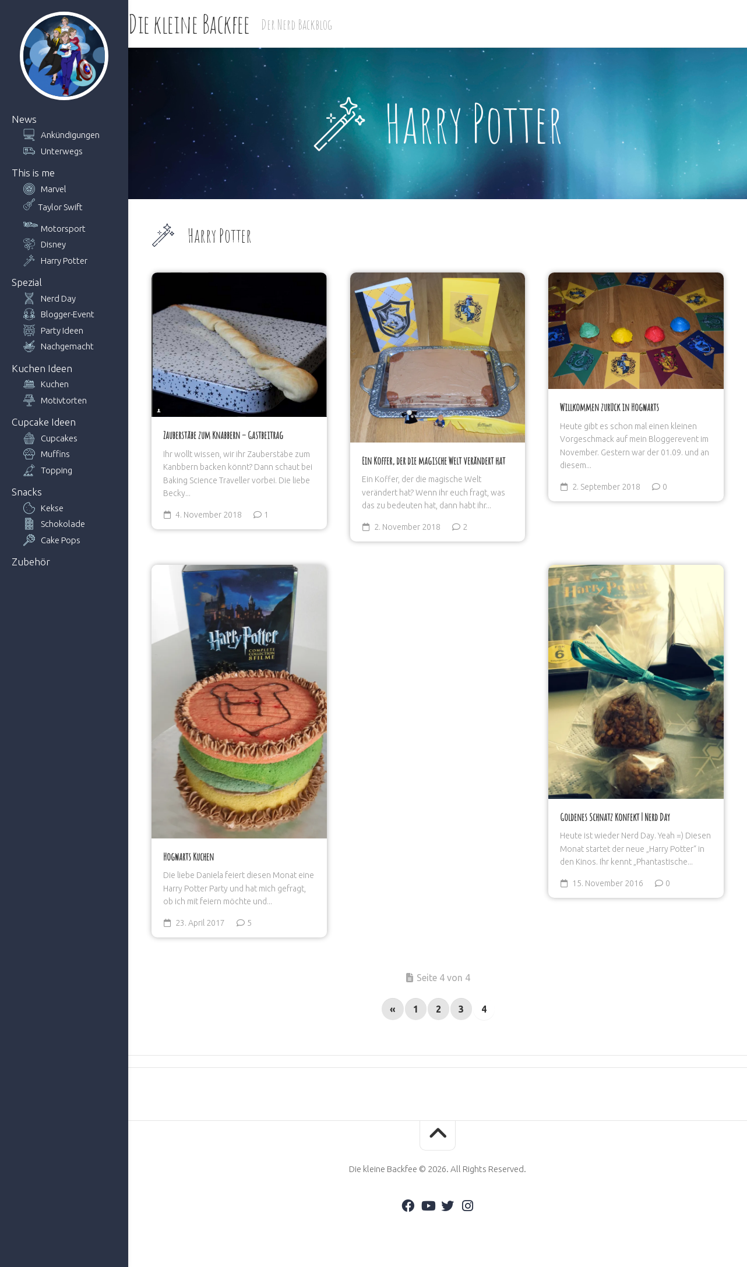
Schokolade (63, 524)
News (24, 119)
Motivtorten (64, 400)
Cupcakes (59, 438)
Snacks (27, 491)
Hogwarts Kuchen (188, 856)
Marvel (53, 189)
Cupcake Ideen (44, 421)
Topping (56, 470)
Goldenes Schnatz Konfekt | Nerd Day (615, 817)
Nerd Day (58, 298)
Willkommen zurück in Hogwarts (609, 407)
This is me (33, 172)
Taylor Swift (60, 207)
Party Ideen (62, 330)
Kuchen (55, 384)
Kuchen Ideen (42, 368)
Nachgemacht (67, 346)
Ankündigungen (70, 135)
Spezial (27, 282)
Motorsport (63, 228)
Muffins (55, 454)
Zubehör (31, 561)
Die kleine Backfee (212, 23)
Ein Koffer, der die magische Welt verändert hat (433, 460)
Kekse (52, 508)
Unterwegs (62, 151)
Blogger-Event (67, 314)
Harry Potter (64, 261)
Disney (53, 244)
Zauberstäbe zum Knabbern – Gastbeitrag (223, 435)
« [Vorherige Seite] (393, 1009)
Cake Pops (60, 540)
